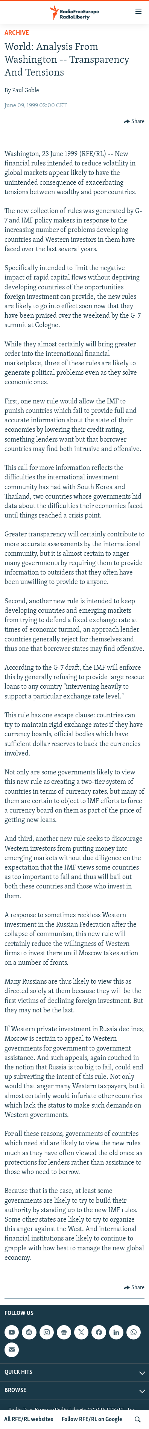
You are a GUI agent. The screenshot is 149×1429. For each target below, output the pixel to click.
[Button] (134, 121)
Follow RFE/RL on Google (92, 1420)
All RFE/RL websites (28, 1420)
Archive (17, 33)
